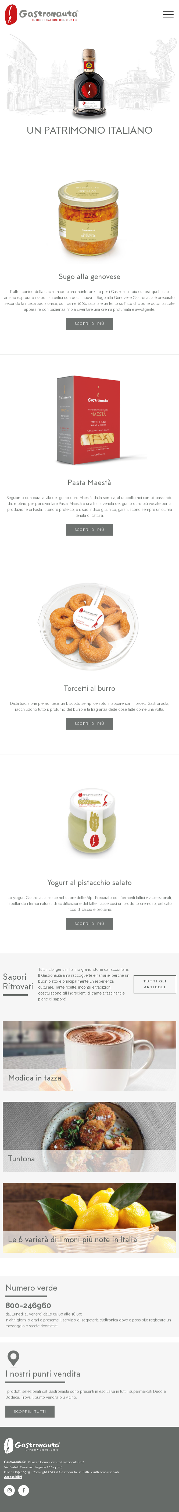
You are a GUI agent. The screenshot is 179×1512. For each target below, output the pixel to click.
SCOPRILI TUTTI (30, 1427)
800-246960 (28, 1321)
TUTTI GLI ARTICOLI (155, 984)
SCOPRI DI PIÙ (89, 340)
